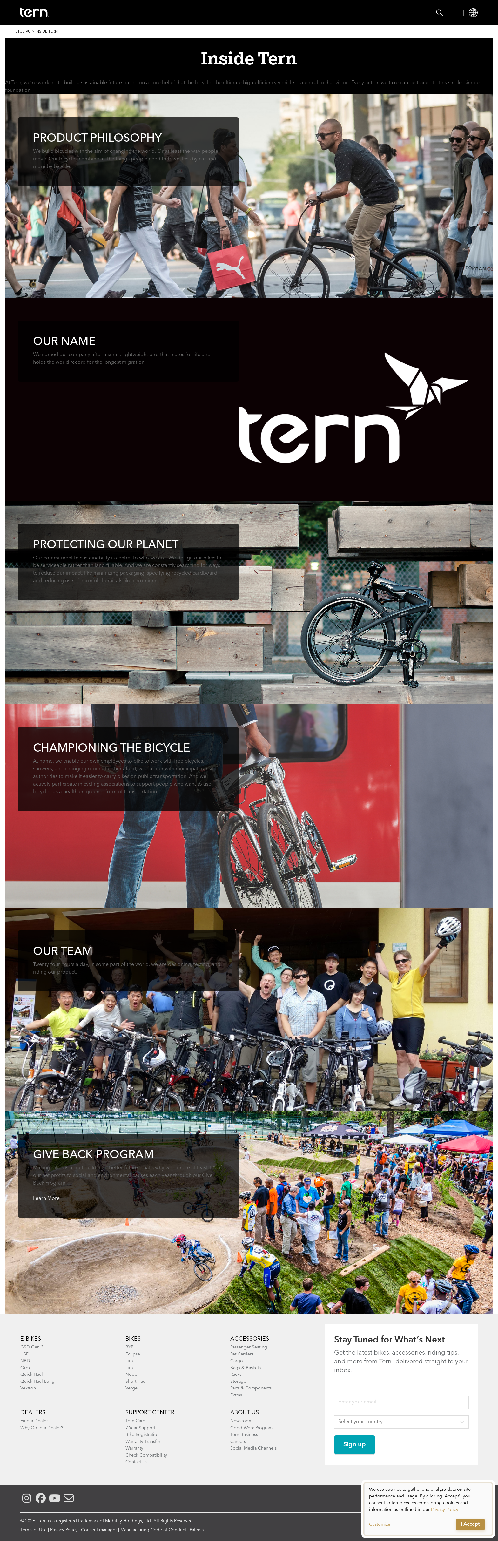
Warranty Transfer (142, 1441)
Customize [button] (379, 1524)
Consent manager (99, 1530)
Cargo (236, 1361)
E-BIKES (30, 1339)
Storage (238, 1381)
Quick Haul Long (37, 1381)
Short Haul (136, 1381)
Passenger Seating (248, 1347)
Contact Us (136, 1462)
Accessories (133, 12)
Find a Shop (180, 12)
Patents (197, 1530)
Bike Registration (142, 1434)
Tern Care (135, 1421)
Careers (238, 1441)
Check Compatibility (146, 1455)
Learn (218, 12)
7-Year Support (140, 1428)
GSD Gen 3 (32, 1347)
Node (131, 1374)
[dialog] (428, 1509)
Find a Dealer (34, 1421)
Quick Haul (31, 1374)
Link (129, 1361)
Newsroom (241, 1421)
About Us (244, 1413)
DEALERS (32, 1413)
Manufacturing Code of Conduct (153, 1530)
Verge (131, 1388)
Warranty (134, 1448)
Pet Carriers (241, 1354)
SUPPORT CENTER (149, 1413)
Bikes (95, 12)
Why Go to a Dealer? (41, 1428)
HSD (25, 1354)
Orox (25, 1368)
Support (251, 12)
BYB (129, 1347)
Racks (235, 1374)
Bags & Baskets (245, 1368)
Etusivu (23, 32)
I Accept (470, 1524)
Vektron (28, 1388)
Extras (236, 1395)
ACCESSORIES (249, 1339)
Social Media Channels (253, 1448)
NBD (25, 1361)
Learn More (46, 1198)
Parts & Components (251, 1388)
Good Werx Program (251, 1428)
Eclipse (132, 1354)
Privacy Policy (63, 1530)
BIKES (133, 1339)
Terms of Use (33, 1530)
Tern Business (244, 1434)
